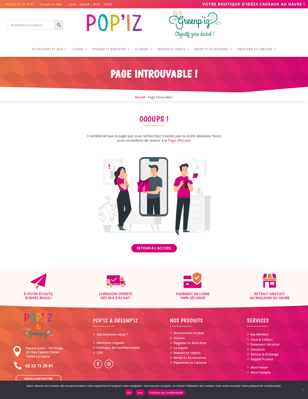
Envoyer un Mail (50, 4)
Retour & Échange (265, 354)
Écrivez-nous (37, 298)
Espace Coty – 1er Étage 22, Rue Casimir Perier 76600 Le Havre (44, 352)
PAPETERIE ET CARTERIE (254, 49)
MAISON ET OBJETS (171, 49)
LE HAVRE (141, 49)
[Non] (303, 390)
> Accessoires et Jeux (187, 333)
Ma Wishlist (260, 334)
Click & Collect (262, 339)
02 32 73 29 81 (39, 366)
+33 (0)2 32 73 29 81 (20, 4)
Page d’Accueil (179, 140)
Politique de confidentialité (166, 392)
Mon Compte (261, 372)
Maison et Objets (187, 352)
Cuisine (179, 338)
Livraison (258, 349)
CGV (100, 352)
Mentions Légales (110, 342)
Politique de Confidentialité (118, 347)
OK (129, 392)
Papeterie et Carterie (190, 362)
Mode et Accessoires (190, 357)
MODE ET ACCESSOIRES (211, 49)
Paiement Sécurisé (265, 344)
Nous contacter (39, 379)
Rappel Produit (262, 359)
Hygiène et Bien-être (190, 343)
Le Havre (180, 348)
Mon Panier (259, 367)
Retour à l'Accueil (154, 248)
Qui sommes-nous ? (112, 334)
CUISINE (77, 49)
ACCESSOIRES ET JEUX (47, 49)
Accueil (140, 97)
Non (140, 392)
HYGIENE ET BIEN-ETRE (109, 49)
